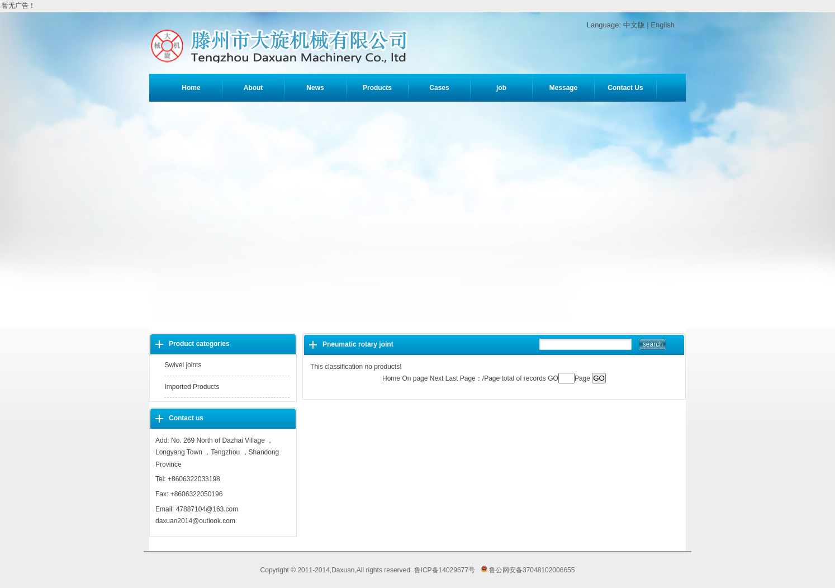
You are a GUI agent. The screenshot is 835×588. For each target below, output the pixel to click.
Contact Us (625, 88)
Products (377, 88)
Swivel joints (182, 365)
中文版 (634, 25)
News (315, 88)
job (501, 88)
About (253, 88)
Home (191, 88)
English (663, 25)
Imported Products (191, 387)
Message (563, 88)
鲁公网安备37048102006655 (528, 570)
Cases (439, 88)
